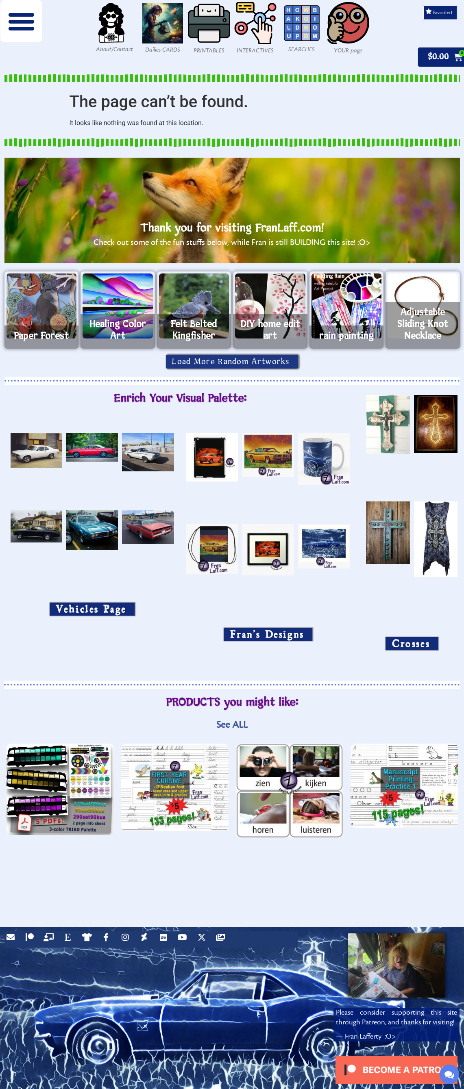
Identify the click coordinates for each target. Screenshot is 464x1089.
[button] (21, 21)
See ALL (232, 724)
